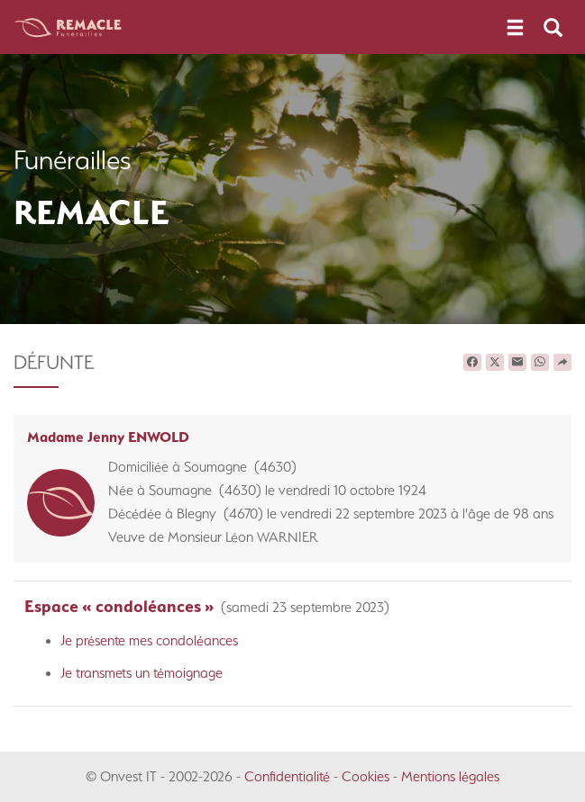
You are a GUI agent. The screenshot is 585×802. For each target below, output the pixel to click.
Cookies (365, 776)
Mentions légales (450, 776)
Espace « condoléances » (119, 606)
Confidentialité (287, 776)
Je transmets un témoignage (141, 672)
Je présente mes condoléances (149, 640)
